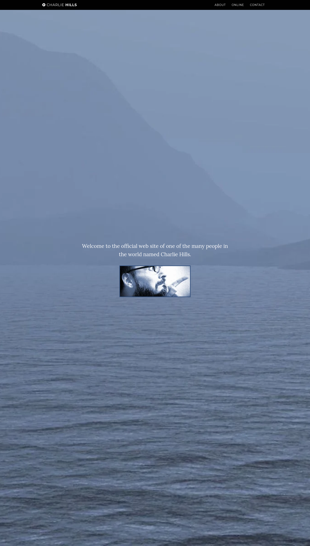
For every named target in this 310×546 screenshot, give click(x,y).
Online (238, 9)
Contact (257, 9)
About (220, 9)
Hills (59, 9)
